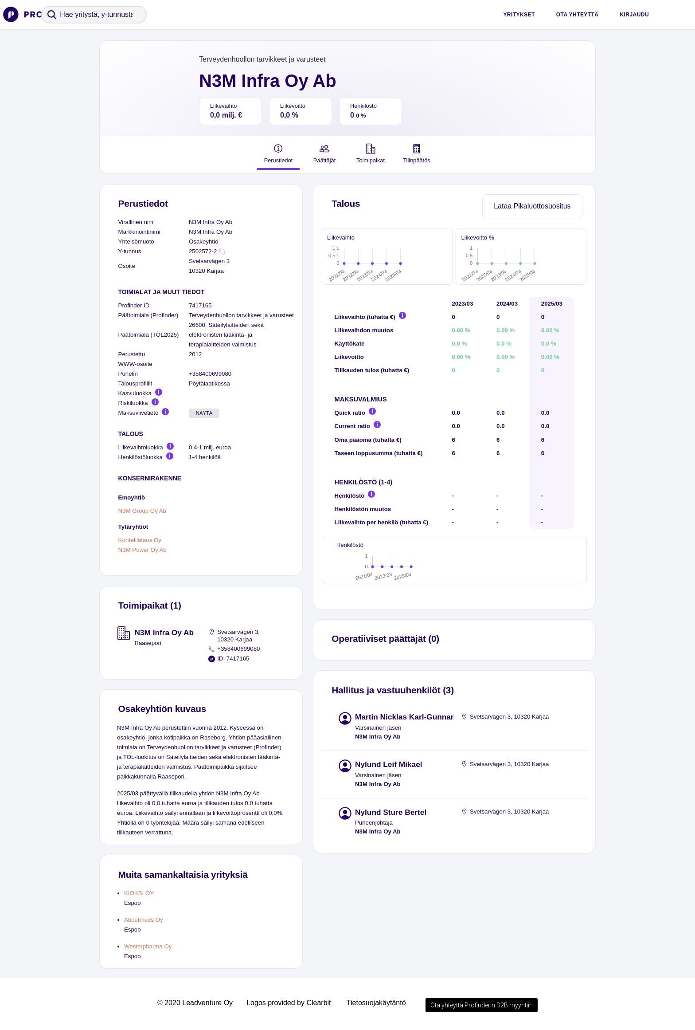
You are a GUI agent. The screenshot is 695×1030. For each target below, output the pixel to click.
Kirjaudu (634, 15)
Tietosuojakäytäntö (376, 1002)
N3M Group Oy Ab (142, 511)
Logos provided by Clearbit (288, 1002)
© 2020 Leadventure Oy (195, 1002)
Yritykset (519, 15)
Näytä (204, 413)
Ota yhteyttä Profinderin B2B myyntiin (481, 1005)
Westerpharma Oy (148, 946)
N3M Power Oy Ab (142, 550)
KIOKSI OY (139, 893)
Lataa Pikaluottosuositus (532, 206)
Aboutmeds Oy (143, 919)
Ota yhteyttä (577, 15)
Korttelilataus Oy (139, 540)
